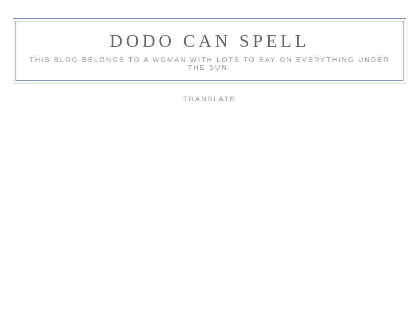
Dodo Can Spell (210, 41)
